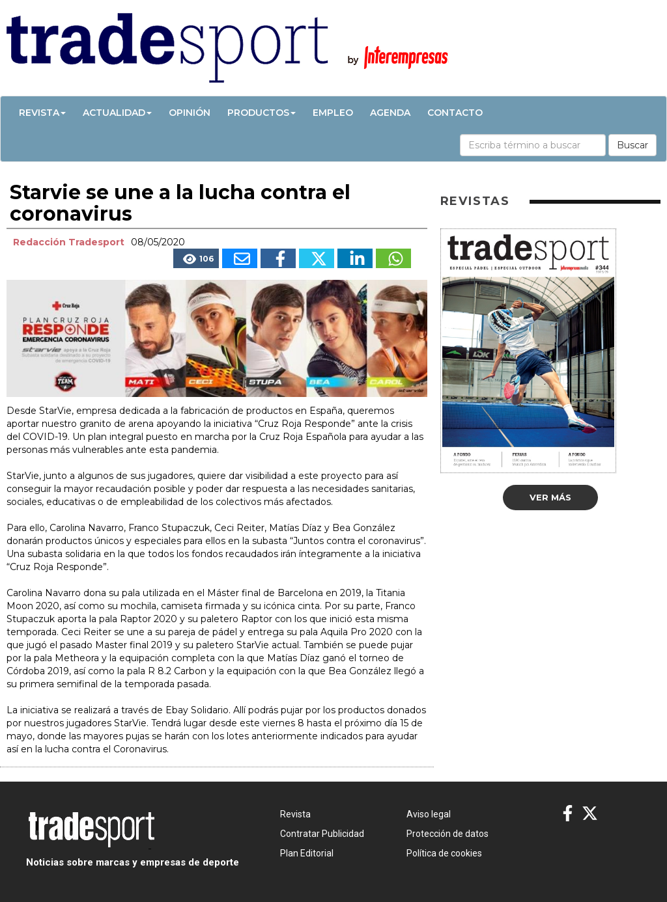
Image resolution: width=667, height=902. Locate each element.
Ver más (550, 497)
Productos (261, 112)
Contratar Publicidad (322, 833)
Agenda (390, 112)
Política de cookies (444, 853)
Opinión (189, 112)
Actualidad (117, 112)
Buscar (632, 145)
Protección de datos (447, 833)
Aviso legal (428, 814)
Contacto (455, 112)
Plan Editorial (307, 853)
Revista (42, 112)
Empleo (333, 112)
